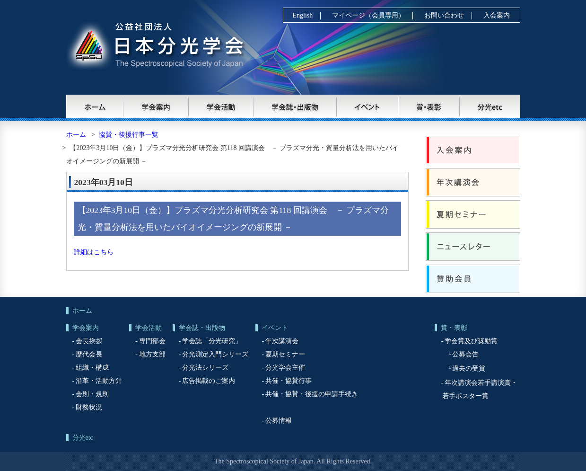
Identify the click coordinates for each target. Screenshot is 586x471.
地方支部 (152, 354)
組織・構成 (92, 367)
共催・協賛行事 (288, 380)
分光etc (490, 106)
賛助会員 (473, 279)
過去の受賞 (468, 368)
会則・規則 (92, 394)
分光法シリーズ (205, 367)
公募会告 (465, 354)
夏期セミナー (473, 214)
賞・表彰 (429, 106)
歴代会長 (89, 354)
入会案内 (496, 15)
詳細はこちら (94, 252)
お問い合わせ (444, 15)
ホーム (94, 106)
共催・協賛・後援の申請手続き (311, 394)
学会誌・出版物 (295, 106)
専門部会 (152, 341)
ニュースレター (473, 246)
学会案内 (156, 106)
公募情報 (278, 420)
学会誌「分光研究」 (212, 341)
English (303, 15)
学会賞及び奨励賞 (471, 341)
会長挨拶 (89, 341)
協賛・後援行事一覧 (128, 134)
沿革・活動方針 (99, 380)
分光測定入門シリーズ (215, 354)
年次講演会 (473, 182)
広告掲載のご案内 (208, 380)
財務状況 (89, 407)
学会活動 (221, 106)
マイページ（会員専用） (368, 15)
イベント (368, 106)
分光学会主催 (285, 367)
